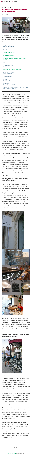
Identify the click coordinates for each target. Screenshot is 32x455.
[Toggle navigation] (29, 2)
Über (22, 452)
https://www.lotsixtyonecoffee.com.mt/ (12, 69)
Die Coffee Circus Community (9, 52)
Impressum (11, 452)
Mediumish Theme (12, 453)
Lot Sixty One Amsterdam (8, 55)
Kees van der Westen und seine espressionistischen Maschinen (14, 59)
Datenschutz (17, 452)
